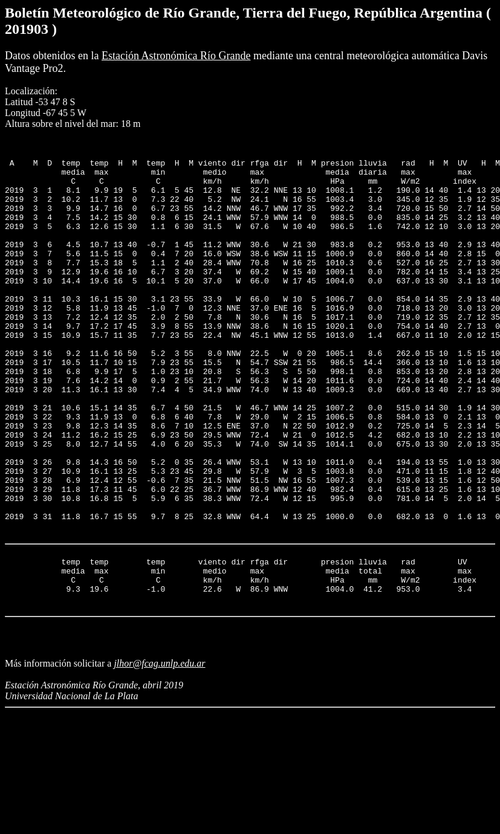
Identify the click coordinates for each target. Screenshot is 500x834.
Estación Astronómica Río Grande (176, 56)
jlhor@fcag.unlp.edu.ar (159, 756)
